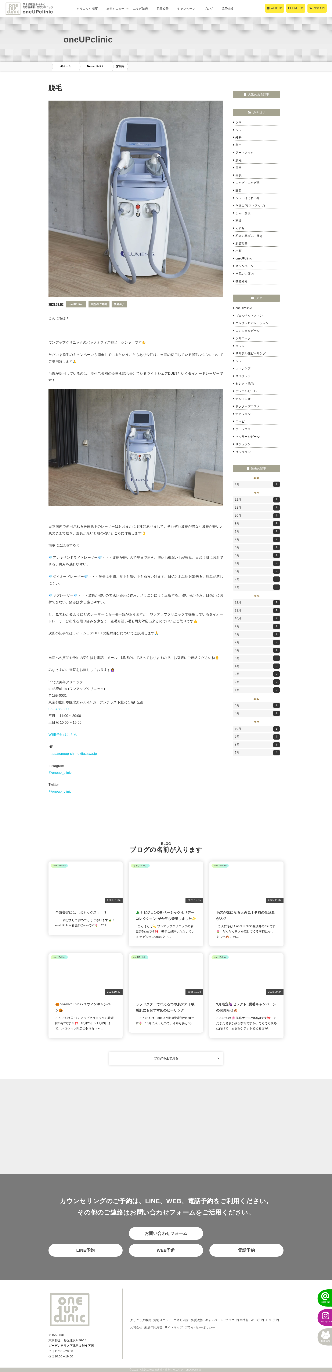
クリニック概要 (87, 8)
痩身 (237, 190)
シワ (237, 130)
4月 (257, 563)
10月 (257, 516)
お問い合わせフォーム (166, 1233)
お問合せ (136, 1327)
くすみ (239, 228)
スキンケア (242, 368)
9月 (257, 523)
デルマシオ (242, 398)
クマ (237, 122)
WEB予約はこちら (62, 734)
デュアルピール (245, 391)
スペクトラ (242, 376)
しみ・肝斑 (242, 213)
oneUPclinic (242, 258)
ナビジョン (242, 414)
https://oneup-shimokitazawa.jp (72, 753)
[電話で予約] (317, 8)
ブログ (208, 8)
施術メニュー (162, 1320)
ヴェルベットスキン (248, 315)
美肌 (237, 175)
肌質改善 (162, 8)
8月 (257, 531)
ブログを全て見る (186, 1058)
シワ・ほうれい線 (246, 198)
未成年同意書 (153, 1327)
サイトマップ (174, 1327)
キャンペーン (186, 8)
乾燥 (237, 220)
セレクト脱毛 (243, 383)
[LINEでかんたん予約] (322, 1298)
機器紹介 (240, 281)
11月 (257, 508)
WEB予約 (166, 1250)
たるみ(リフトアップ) (249, 205)
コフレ (239, 346)
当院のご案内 (243, 273)
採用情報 (227, 8)
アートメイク (243, 152)
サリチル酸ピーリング (249, 353)
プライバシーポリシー (200, 1327)
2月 (257, 579)
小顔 (237, 251)
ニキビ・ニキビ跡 (246, 182)
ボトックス (242, 429)
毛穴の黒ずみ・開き (248, 236)
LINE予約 (85, 1250)
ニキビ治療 (140, 8)
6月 (257, 547)
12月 (257, 499)
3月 (257, 571)
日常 (237, 167)
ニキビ (239, 421)
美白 (237, 145)
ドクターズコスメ (246, 406)
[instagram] (322, 1317)
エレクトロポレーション (251, 323)
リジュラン (242, 444)
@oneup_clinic (60, 772)
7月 (257, 539)
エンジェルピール (246, 330)
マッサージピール (246, 436)
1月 (257, 484)
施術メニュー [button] (115, 8)
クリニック (242, 338)
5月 (257, 555)
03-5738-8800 (59, 709)
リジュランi (242, 451)
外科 (237, 137)
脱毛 (237, 160)
